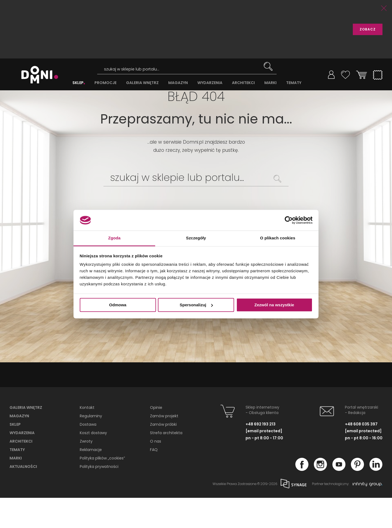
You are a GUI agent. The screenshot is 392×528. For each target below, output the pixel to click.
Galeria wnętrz (26, 437)
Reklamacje (91, 480)
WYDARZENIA (209, 82)
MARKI (270, 82)
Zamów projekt (164, 446)
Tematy (17, 480)
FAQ (154, 480)
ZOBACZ (368, 29)
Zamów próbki (163, 454)
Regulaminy (91, 446)
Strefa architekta (166, 463)
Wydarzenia (22, 463)
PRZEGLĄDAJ (124, 328)
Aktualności (23, 496)
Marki (16, 488)
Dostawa (88, 454)
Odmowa (117, 304)
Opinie (156, 437)
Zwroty (86, 471)
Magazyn (19, 446)
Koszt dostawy (93, 463)
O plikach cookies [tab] (277, 238)
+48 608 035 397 (361, 454)
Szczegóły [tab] (196, 238)
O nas (155, 471)
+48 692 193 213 (260, 454)
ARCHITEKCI (243, 82)
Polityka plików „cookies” (102, 488)
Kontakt (87, 437)
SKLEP (78, 82)
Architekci (21, 471)
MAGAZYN (178, 82)
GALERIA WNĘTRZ (142, 82)
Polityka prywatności (99, 496)
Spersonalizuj (196, 304)
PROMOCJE (105, 82)
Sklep (15, 454)
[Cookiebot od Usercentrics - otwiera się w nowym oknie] (289, 220)
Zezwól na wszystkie (274, 304)
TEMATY (293, 82)
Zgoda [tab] (114, 238)
